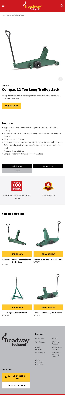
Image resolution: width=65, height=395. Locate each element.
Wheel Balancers (38, 348)
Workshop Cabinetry (55, 343)
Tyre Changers (40, 342)
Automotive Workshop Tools (15, 15)
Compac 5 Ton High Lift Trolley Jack (48, 259)
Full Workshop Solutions (57, 348)
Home (4, 15)
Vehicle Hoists (40, 338)
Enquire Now (11, 105)
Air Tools (55, 338)
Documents (48, 166)
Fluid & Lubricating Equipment (39, 362)
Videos (17, 170)
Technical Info (17, 166)
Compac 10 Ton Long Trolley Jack (48, 313)
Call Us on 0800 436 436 (17, 377)
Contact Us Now (17, 385)
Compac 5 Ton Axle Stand (17, 313)
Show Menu (3, 6)
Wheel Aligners (40, 353)
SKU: (4, 85)
